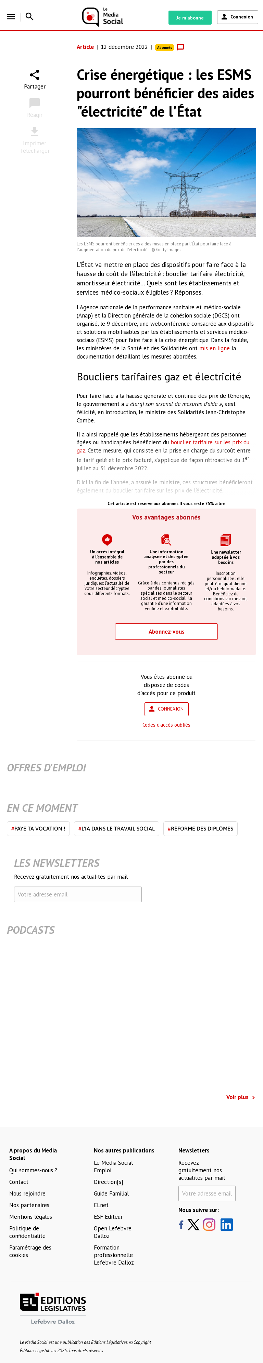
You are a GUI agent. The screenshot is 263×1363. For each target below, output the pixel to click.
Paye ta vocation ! (38, 828)
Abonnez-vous (167, 631)
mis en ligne (214, 348)
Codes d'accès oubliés (166, 724)
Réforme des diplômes (200, 828)
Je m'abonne (190, 18)
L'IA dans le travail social (116, 828)
